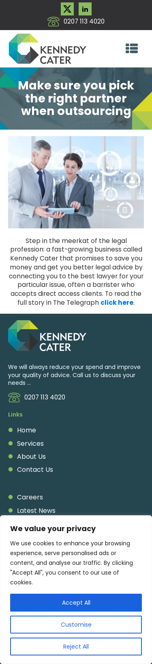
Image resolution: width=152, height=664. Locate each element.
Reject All (76, 646)
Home (26, 430)
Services (30, 443)
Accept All (76, 603)
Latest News (36, 510)
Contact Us (35, 469)
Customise (76, 625)
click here (117, 302)
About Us (31, 456)
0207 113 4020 (84, 21)
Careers (30, 497)
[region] (76, 589)
